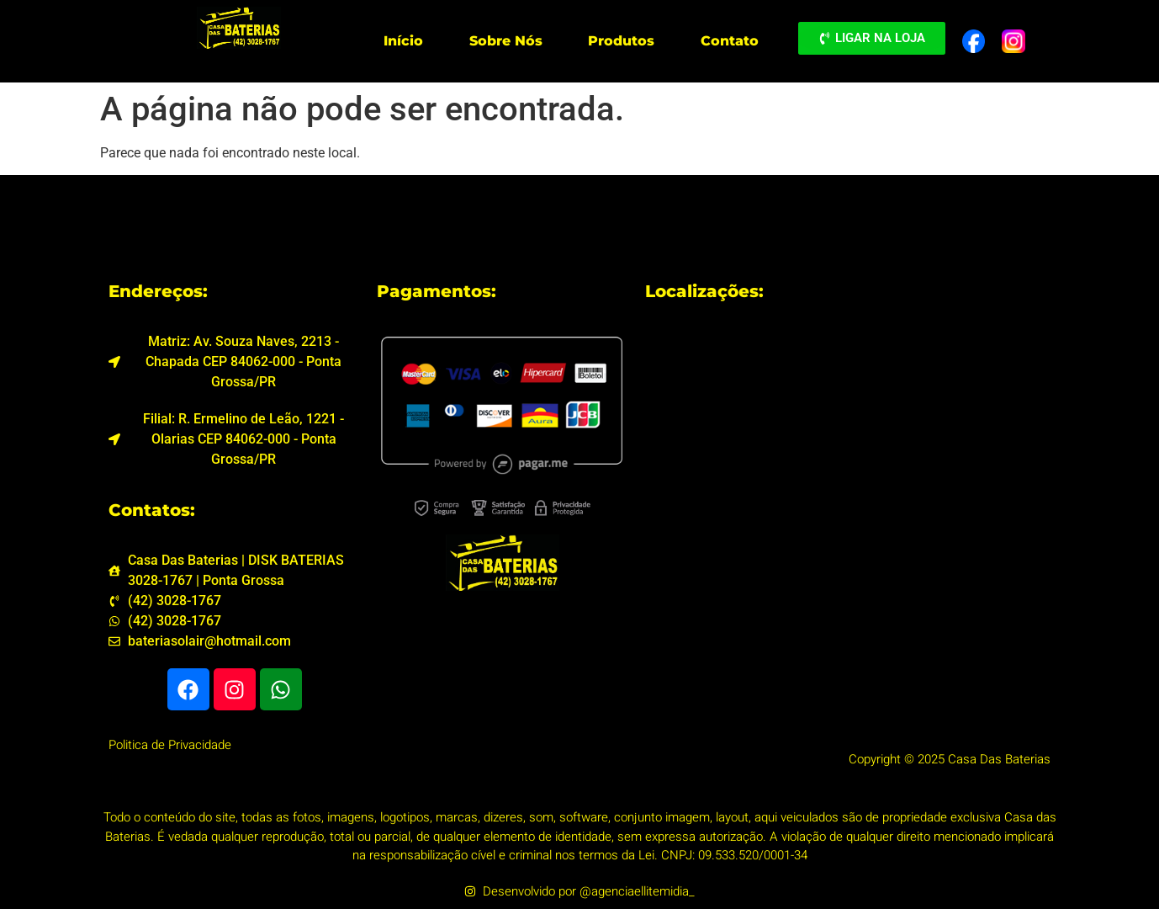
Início (403, 41)
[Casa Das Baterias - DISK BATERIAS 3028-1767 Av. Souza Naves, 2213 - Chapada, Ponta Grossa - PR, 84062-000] (848, 416)
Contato (730, 41)
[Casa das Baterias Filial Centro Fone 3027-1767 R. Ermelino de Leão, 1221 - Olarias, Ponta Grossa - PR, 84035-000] (848, 601)
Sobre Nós (505, 41)
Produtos (621, 41)
